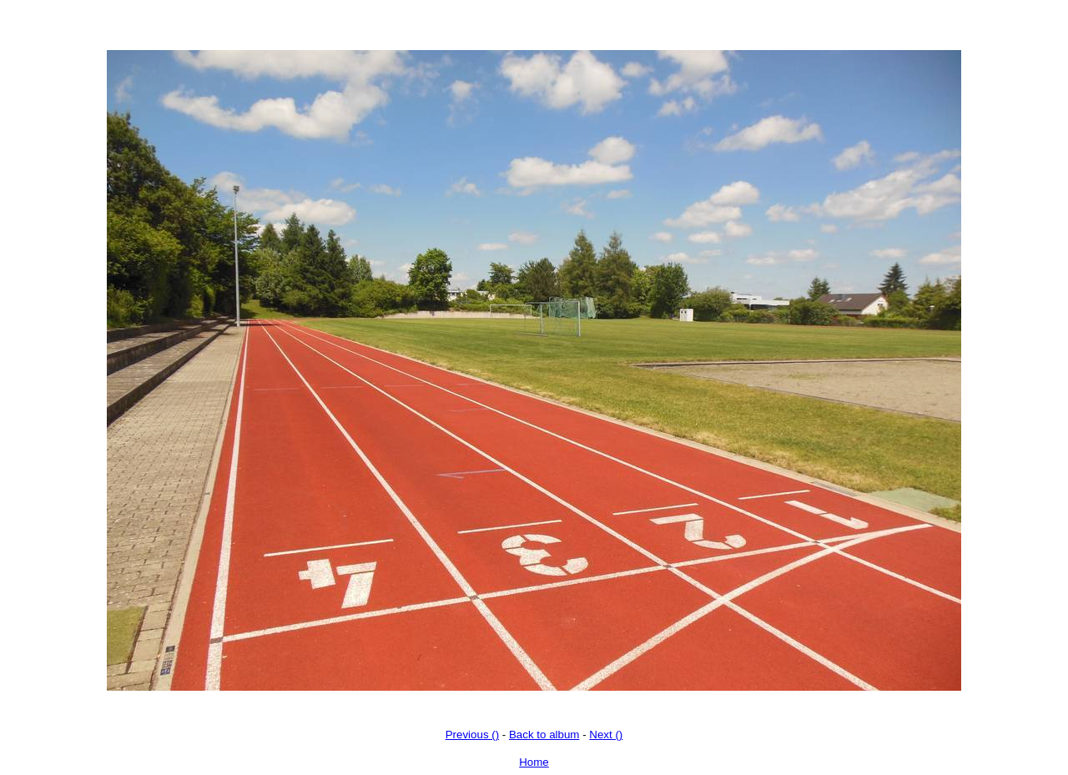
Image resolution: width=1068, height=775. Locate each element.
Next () (605, 734)
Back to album (544, 734)
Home (534, 762)
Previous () (472, 734)
